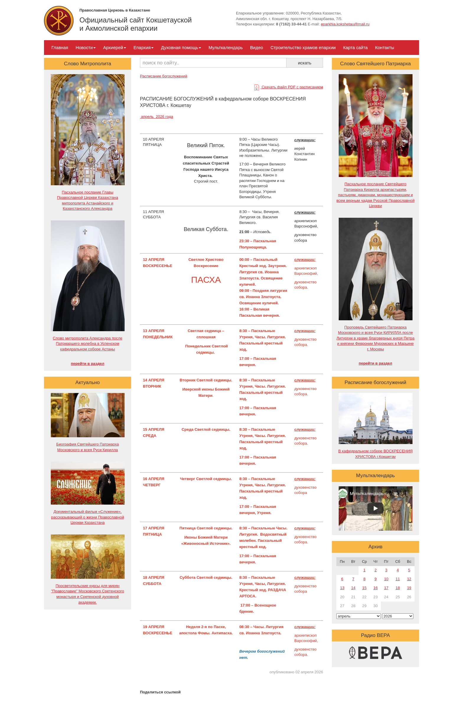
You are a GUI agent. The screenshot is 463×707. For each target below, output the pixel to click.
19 (409, 588)
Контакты (384, 47)
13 (342, 588)
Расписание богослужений (163, 76)
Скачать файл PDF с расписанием (288, 87)
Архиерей (114, 47)
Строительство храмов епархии (303, 47)
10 (386, 579)
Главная (59, 47)
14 (353, 588)
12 (409, 579)
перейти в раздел (87, 363)
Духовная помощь (181, 47)
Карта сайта (355, 47)
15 (364, 588)
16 (376, 588)
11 (398, 579)
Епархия (143, 47)
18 (398, 588)
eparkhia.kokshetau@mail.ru (345, 24)
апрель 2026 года (156, 116)
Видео (256, 47)
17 (386, 588)
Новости (86, 47)
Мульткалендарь (225, 47)
